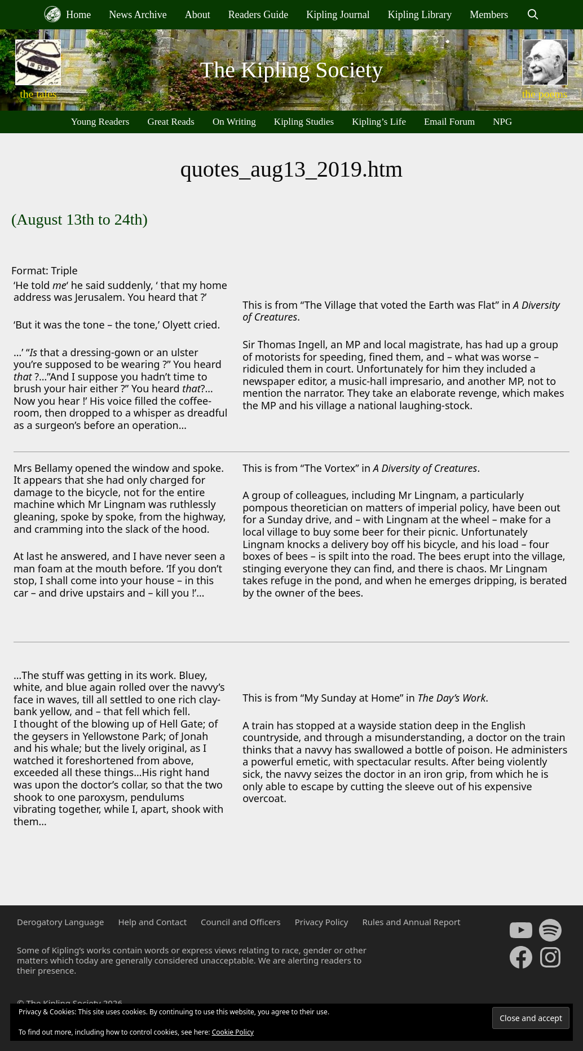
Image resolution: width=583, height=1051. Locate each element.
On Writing (234, 121)
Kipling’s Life (379, 121)
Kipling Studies (304, 121)
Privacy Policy (321, 921)
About (197, 14)
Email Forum (449, 121)
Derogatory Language (60, 921)
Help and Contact (152, 921)
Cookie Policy (233, 1032)
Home (67, 14)
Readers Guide (258, 14)
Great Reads (171, 121)
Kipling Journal (338, 14)
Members (489, 14)
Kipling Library (420, 14)
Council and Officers (241, 921)
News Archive (137, 14)
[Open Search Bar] (532, 14)
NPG (502, 121)
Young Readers (100, 121)
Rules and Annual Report (411, 921)
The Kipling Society (291, 69)
